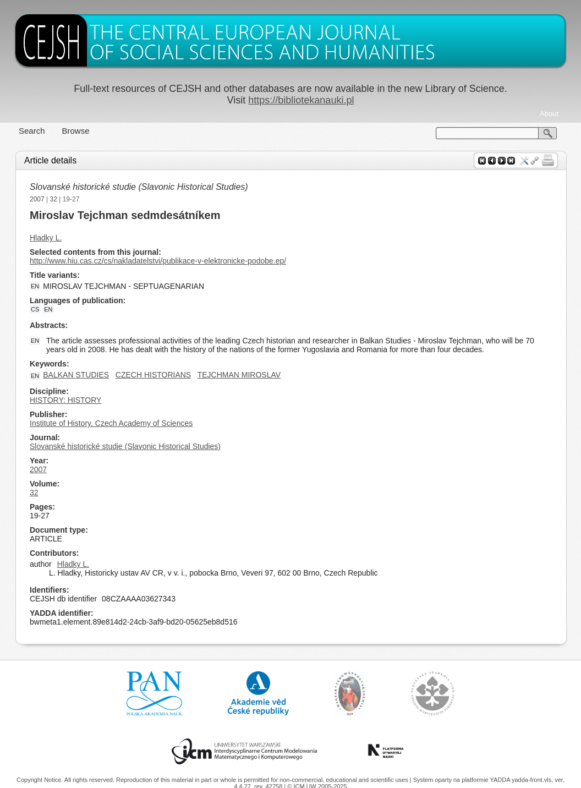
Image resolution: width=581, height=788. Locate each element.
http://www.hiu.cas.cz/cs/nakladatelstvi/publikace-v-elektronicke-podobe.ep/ (158, 260)
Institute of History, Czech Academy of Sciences (111, 423)
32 (53, 199)
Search (32, 130)
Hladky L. (46, 237)
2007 (37, 199)
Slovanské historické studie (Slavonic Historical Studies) (139, 186)
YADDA (501, 779)
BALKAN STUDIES (76, 374)
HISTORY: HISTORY (65, 400)
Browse (76, 130)
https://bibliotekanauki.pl (301, 100)
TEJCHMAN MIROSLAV (239, 374)
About (549, 114)
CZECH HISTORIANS (153, 374)
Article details (50, 160)
